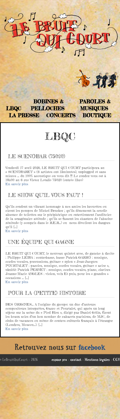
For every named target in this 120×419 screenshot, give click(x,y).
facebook (92, 348)
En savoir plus (17, 184)
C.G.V (116, 360)
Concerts (60, 115)
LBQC (13, 108)
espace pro (59, 360)
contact (75, 360)
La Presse (24, 115)
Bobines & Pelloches (47, 105)
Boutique (97, 115)
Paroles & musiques (94, 105)
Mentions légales (97, 360)
